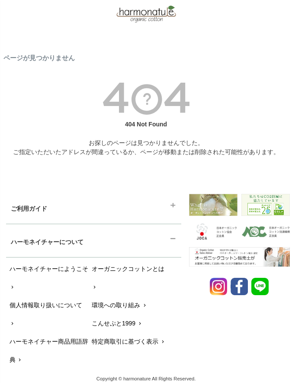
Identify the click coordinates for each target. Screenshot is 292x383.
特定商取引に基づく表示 (129, 341)
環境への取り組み (120, 305)
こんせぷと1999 (117, 323)
